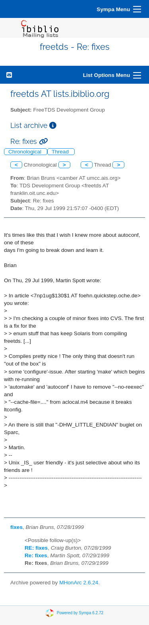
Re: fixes (36, 555)
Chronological (25, 152)
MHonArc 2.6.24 (78, 583)
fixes (16, 527)
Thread (61, 152)
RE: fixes (36, 548)
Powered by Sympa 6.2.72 (80, 612)
